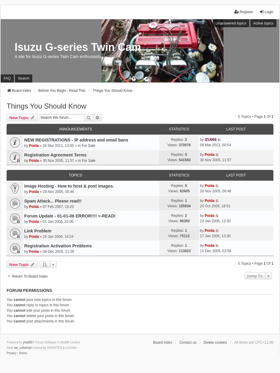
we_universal (22, 347)
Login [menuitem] (266, 12)
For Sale (88, 146)
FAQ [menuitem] (7, 78)
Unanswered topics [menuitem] (231, 23)
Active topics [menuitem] (263, 23)
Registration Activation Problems (58, 245)
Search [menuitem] (23, 78)
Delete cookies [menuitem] (215, 342)
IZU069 (210, 140)
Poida (34, 146)
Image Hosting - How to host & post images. (69, 186)
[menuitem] (11, 353)
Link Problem (37, 231)
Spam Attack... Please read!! (53, 201)
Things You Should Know (46, 106)
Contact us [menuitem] (187, 342)
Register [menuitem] (243, 12)
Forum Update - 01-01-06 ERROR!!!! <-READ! (70, 216)
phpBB (27, 342)
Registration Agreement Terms (55, 155)
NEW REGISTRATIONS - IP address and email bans (76, 140)
